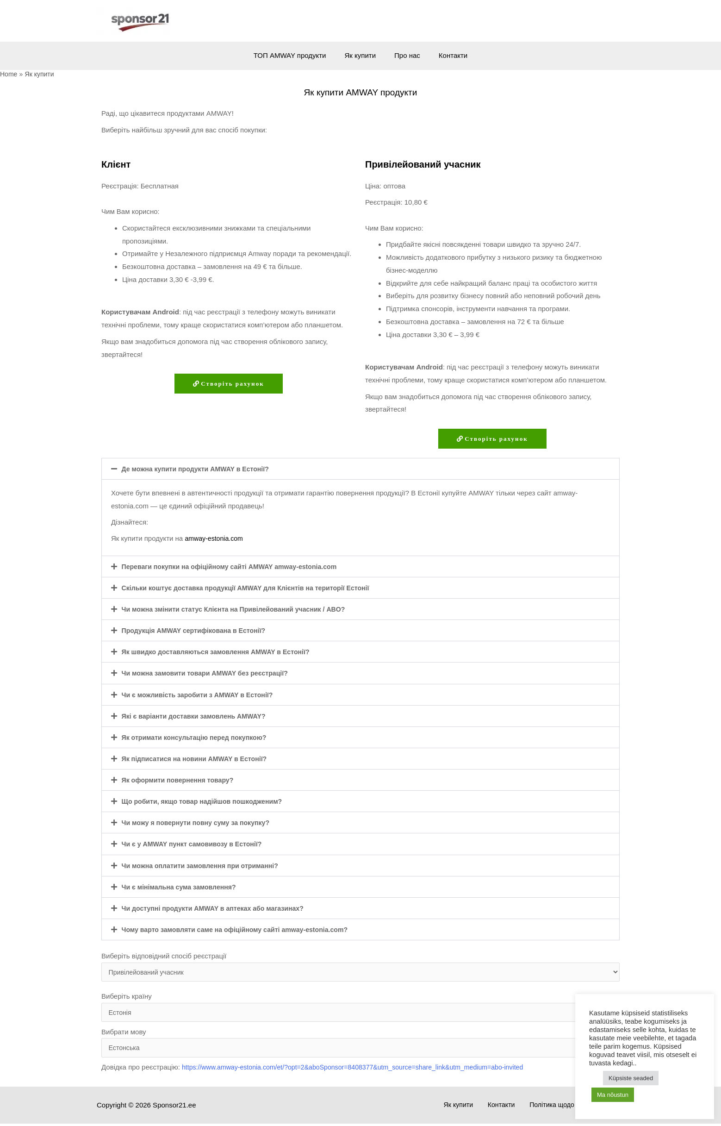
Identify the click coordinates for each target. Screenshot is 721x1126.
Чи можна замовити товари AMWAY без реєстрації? (210, 673)
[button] (360, 469)
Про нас (405, 55)
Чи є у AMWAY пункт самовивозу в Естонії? (196, 844)
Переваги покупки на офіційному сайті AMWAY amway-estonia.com (236, 567)
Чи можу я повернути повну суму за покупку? (200, 822)
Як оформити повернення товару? (181, 780)
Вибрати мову (360, 1044)
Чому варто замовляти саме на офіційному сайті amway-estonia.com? (242, 929)
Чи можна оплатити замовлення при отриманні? (205, 865)
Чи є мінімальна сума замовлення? (182, 886)
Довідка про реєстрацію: (323, 1070)
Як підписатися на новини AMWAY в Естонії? (199, 759)
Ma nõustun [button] (612, 1094)
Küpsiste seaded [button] (631, 1078)
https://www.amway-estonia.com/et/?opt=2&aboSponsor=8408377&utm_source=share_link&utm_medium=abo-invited (363, 1070)
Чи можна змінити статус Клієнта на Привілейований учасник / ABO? (240, 609)
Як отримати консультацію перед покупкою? (199, 737)
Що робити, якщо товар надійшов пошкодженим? (207, 801)
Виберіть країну (360, 1008)
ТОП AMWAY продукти (297, 55)
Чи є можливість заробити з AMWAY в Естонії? (202, 695)
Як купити (363, 55)
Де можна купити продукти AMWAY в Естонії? (200, 469)
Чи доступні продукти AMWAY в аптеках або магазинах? (218, 908)
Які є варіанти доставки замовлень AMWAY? (198, 716)
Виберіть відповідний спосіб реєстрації (360, 966)
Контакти (446, 55)
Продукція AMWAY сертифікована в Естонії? (198, 631)
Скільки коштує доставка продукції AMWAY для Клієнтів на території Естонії (253, 588)
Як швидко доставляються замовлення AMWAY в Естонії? (222, 652)
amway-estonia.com (215, 539)
